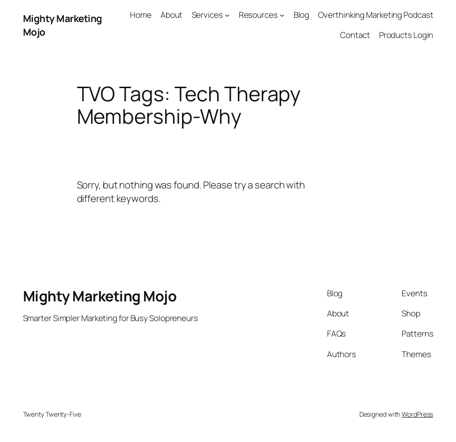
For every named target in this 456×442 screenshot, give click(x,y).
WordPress (417, 414)
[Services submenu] (227, 15)
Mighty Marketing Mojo (100, 296)
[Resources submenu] (282, 15)
